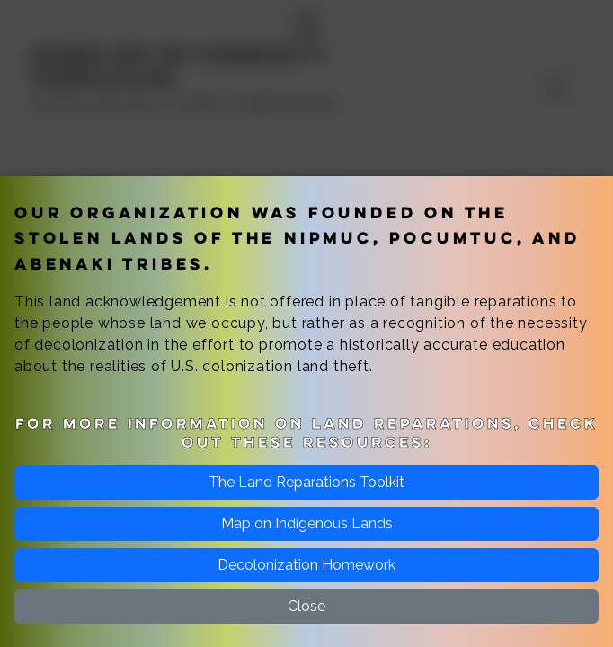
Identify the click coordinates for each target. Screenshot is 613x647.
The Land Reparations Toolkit (306, 482)
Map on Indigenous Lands (307, 523)
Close (306, 606)
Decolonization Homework (306, 564)
